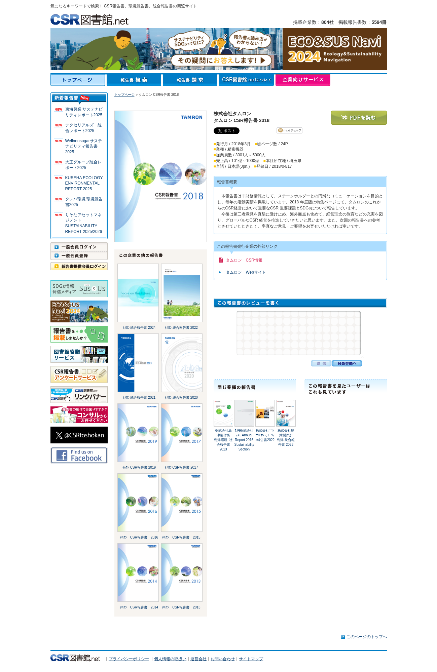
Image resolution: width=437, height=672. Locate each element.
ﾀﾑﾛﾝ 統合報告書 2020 (181, 397)
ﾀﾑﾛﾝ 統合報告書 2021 (139, 397)
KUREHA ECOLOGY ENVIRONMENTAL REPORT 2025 (84, 183)
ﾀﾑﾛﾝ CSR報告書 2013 (181, 607)
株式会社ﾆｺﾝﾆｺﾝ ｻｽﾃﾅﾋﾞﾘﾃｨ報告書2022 (265, 435)
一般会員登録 (79, 255)
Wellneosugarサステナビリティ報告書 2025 (83, 147)
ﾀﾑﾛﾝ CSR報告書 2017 (181, 467)
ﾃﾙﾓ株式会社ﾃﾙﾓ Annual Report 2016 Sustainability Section (244, 440)
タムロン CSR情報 (244, 260)
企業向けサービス (303, 80)
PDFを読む (359, 118)
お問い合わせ (223, 659)
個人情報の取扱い (170, 659)
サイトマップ (251, 659)
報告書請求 (191, 80)
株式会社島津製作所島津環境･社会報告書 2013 (223, 440)
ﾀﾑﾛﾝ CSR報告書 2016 (139, 537)
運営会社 (198, 659)
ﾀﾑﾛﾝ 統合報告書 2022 (181, 327)
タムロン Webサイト (246, 272)
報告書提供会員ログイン (79, 266)
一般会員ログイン (79, 246)
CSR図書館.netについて (247, 80)
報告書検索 (135, 80)
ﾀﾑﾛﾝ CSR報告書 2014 (139, 607)
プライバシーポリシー (129, 659)
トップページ (78, 80)
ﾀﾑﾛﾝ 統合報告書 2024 (139, 327)
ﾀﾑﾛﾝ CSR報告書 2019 (139, 467)
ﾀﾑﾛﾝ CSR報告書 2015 (181, 537)
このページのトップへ (367, 636)
